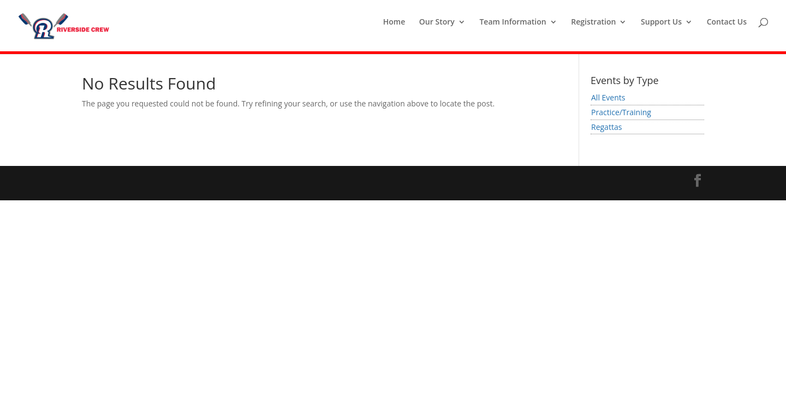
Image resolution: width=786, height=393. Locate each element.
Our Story (437, 22)
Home (394, 22)
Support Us (661, 22)
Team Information (512, 22)
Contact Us (727, 22)
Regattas (606, 127)
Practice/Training (621, 112)
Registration (593, 22)
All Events (608, 97)
